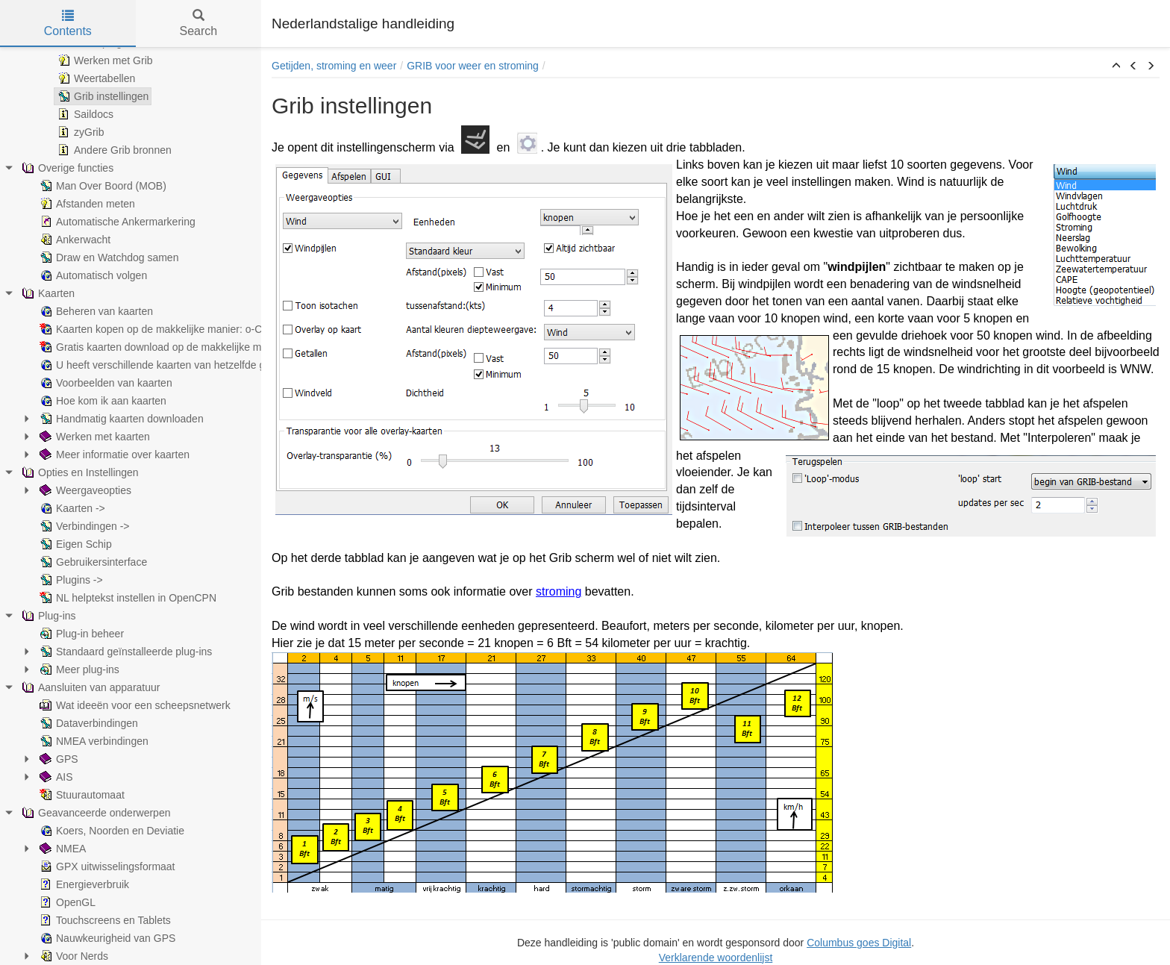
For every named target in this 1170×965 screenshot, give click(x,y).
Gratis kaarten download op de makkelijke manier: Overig (179, 347)
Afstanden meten (86, 204)
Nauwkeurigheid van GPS (106, 938)
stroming (558, 591)
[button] (1116, 66)
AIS (55, 777)
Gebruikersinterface (92, 562)
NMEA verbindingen (92, 741)
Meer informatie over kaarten (113, 454)
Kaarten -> (71, 508)
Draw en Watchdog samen (107, 257)
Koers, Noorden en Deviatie (110, 831)
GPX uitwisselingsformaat (106, 866)
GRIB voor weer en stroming (473, 66)
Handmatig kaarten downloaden (120, 419)
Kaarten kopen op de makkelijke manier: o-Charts (161, 329)
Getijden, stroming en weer (334, 66)
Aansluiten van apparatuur (89, 687)
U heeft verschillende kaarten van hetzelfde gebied (163, 365)
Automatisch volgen (92, 275)
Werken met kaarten (93, 437)
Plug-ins (47, 616)
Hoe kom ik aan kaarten (101, 401)
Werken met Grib (103, 60)
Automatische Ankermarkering (116, 222)
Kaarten (47, 293)
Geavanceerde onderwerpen (94, 813)
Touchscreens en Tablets (104, 920)
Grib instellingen (101, 96)
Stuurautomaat (81, 795)
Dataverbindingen (87, 723)
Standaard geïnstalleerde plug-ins (124, 651)
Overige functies (66, 168)
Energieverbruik (83, 884)
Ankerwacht (73, 240)
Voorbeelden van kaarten (104, 383)
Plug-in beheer (80, 634)
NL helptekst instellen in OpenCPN (126, 598)
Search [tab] (198, 23)
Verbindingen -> (83, 526)
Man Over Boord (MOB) (101, 186)
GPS (57, 759)
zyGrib (79, 132)
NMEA (61, 849)
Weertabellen (94, 78)
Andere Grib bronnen (113, 150)
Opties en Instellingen (79, 472)
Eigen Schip (74, 544)
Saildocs (83, 114)
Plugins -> (70, 580)
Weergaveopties (84, 490)
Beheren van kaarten (95, 311)
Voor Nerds (72, 956)
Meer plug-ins (78, 669)
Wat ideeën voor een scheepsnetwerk (134, 705)
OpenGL (66, 902)
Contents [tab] (68, 23)
